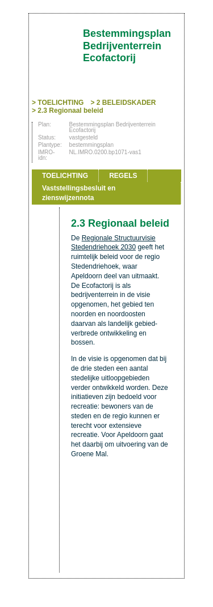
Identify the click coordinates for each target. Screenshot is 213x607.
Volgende (44, 177)
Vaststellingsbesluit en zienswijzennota (78, 193)
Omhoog (44, 194)
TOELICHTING (60, 103)
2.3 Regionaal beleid (70, 110)
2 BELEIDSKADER (126, 103)
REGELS (123, 176)
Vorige (44, 160)
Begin (44, 143)
